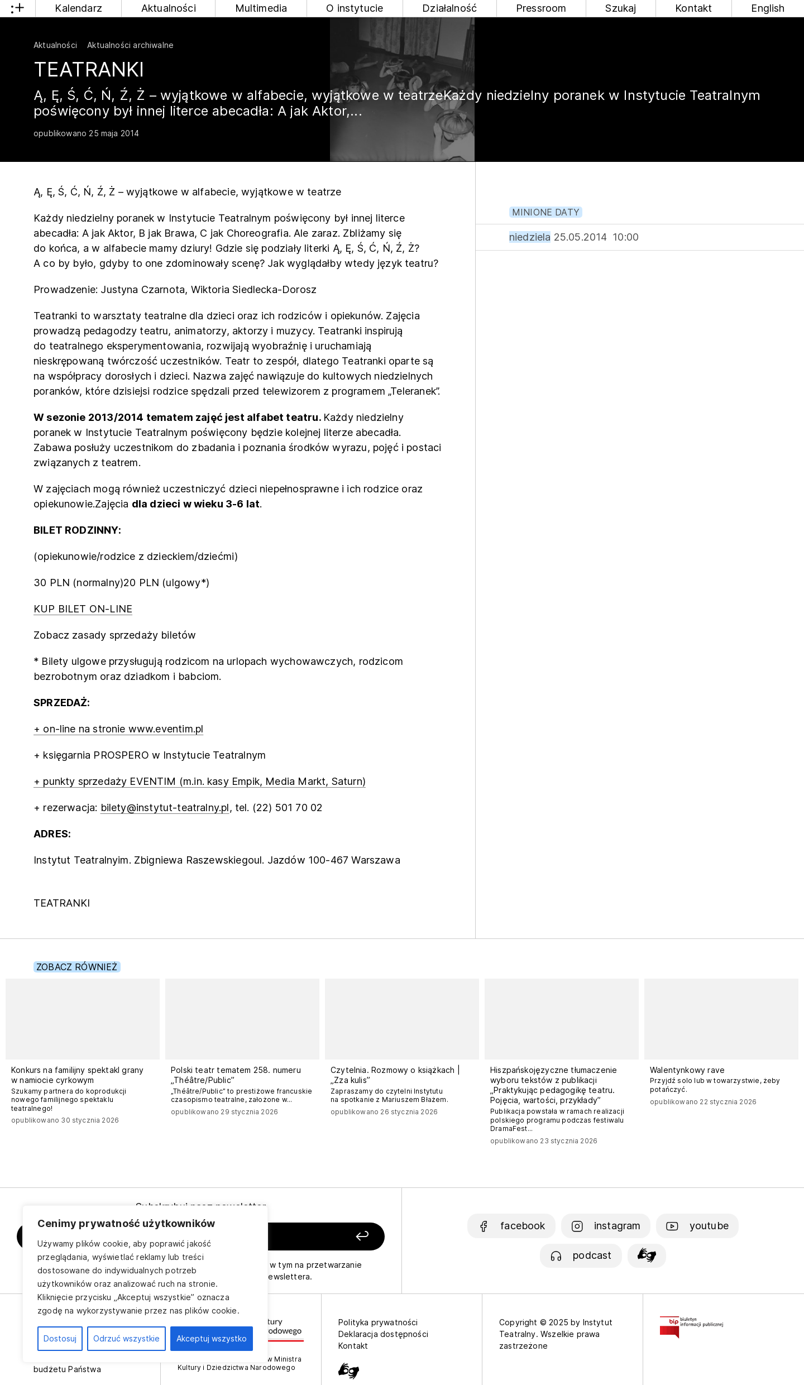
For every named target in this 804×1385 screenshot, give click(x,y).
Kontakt (693, 8)
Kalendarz (78, 8)
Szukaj (620, 8)
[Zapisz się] (313, 1236)
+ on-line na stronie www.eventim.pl (118, 729)
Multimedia (261, 8)
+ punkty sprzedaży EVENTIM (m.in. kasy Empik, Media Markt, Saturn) (200, 781)
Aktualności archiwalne (130, 45)
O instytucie (354, 8)
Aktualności (168, 8)
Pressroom (541, 8)
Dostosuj (60, 1338)
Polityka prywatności (378, 1322)
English (767, 8)
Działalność (449, 8)
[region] (145, 1284)
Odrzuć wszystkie (126, 1338)
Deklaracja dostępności (383, 1334)
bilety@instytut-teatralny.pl (164, 807)
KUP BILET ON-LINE (83, 609)
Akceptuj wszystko (211, 1338)
